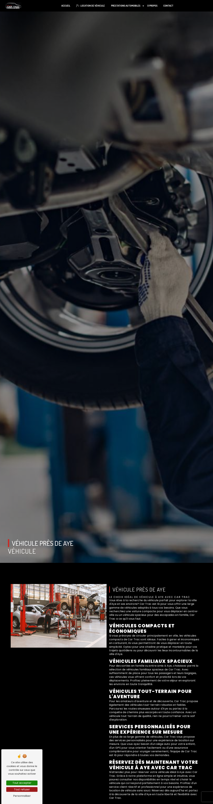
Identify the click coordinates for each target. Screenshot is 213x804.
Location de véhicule (90, 5)
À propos (152, 5)
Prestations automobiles (125, 5)
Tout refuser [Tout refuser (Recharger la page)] (22, 789)
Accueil (65, 5)
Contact (168, 5)
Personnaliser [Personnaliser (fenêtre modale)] (22, 796)
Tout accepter (22, 783)
